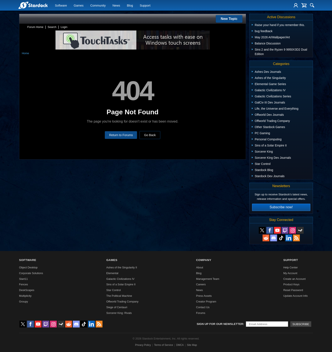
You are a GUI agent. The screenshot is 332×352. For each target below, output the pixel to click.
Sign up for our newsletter (220, 324)
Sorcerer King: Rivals (119, 313)
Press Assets (204, 295)
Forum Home (35, 27)
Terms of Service (163, 345)
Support (145, 5)
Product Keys (291, 284)
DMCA (180, 345)
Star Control (113, 290)
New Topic (229, 19)
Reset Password (293, 290)
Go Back (150, 135)
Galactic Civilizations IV (120, 278)
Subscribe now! (281, 207)
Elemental (112, 273)
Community (98, 5)
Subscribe (300, 324)
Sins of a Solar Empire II (121, 284)
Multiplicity (25, 295)
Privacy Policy (143, 345)
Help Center (290, 267)
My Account (290, 273)
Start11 (23, 278)
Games (78, 5)
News (116, 5)
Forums (200, 313)
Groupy (23, 301)
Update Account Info (295, 295)
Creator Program (206, 301)
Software (61, 5)
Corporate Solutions (31, 273)
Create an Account (294, 278)
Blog (130, 5)
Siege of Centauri (116, 307)
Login (64, 27)
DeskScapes (26, 290)
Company (203, 260)
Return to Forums (121, 135)
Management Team (207, 278)
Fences (23, 284)
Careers (201, 284)
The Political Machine (119, 295)
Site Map (192, 345)
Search (52, 27)
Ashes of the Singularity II (121, 267)
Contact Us (202, 307)
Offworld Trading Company (122, 301)
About (199, 267)
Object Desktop (28, 267)
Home (25, 53)
